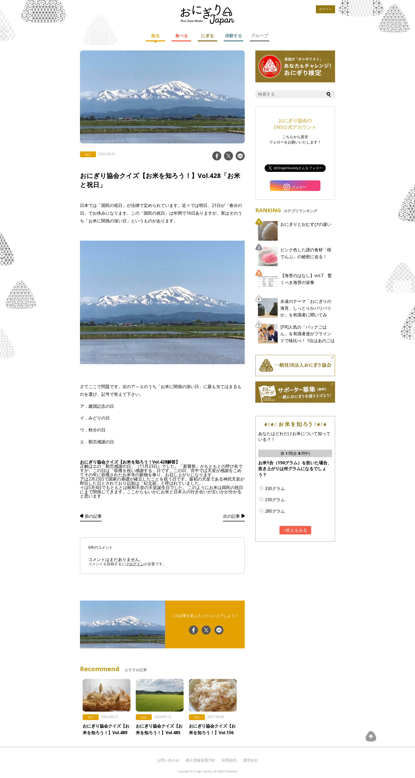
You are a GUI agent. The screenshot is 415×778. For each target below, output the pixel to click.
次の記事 (231, 516)
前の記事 (93, 516)
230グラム (275, 500)
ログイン (325, 9)
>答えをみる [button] (295, 530)
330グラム (275, 488)
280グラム (275, 511)
